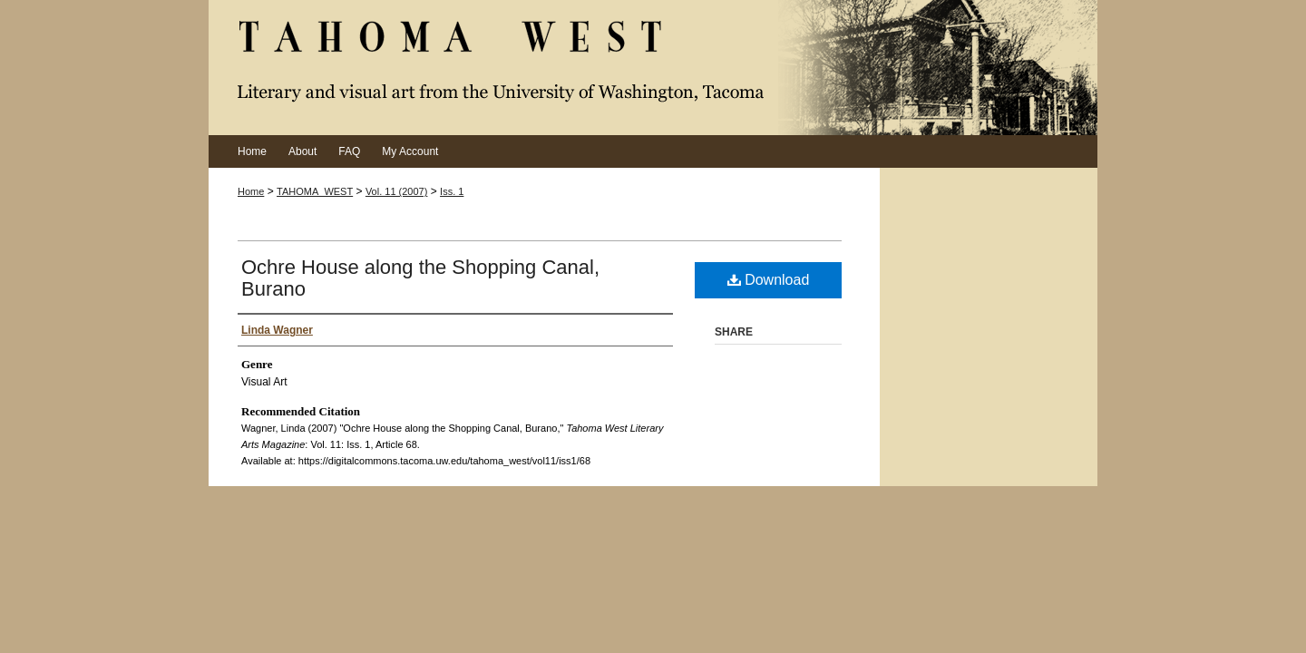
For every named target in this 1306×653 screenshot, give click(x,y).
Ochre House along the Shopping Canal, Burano (420, 278)
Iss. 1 (451, 191)
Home (251, 191)
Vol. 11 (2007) (396, 191)
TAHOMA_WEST (315, 191)
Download (768, 280)
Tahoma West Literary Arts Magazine (653, 67)
